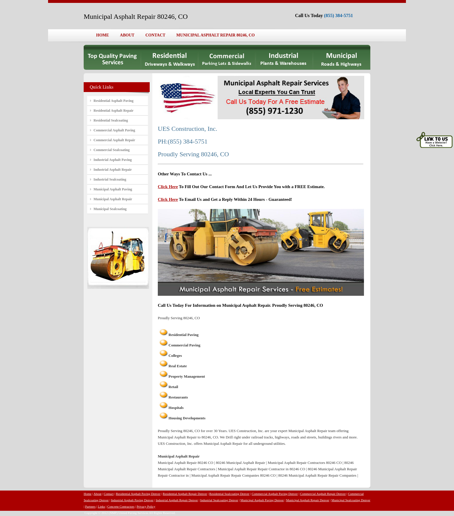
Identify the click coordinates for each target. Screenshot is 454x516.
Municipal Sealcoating (110, 209)
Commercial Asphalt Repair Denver (323, 493)
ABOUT (127, 35)
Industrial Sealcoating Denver (219, 500)
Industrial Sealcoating (110, 179)
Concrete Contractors (120, 506)
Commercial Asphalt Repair (114, 140)
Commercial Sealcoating (112, 150)
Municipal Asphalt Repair (113, 199)
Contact (109, 493)
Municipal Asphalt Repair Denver (307, 500)
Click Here (168, 186)
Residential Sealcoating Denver (229, 493)
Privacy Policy (146, 506)
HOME (102, 35)
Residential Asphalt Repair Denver (185, 493)
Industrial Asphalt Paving (113, 160)
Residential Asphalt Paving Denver (138, 493)
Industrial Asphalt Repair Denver (177, 500)
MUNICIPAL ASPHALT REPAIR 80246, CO (215, 35)
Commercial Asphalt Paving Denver (275, 493)
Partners (90, 506)
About (98, 493)
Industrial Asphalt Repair (113, 170)
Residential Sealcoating (111, 120)
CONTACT (155, 35)
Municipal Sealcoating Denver (350, 500)
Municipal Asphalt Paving (113, 189)
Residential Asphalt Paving (113, 101)
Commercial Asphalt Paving (114, 130)
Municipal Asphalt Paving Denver (262, 500)
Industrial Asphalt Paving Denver (132, 500)
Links (101, 506)
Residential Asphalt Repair (113, 111)
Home (87, 493)
